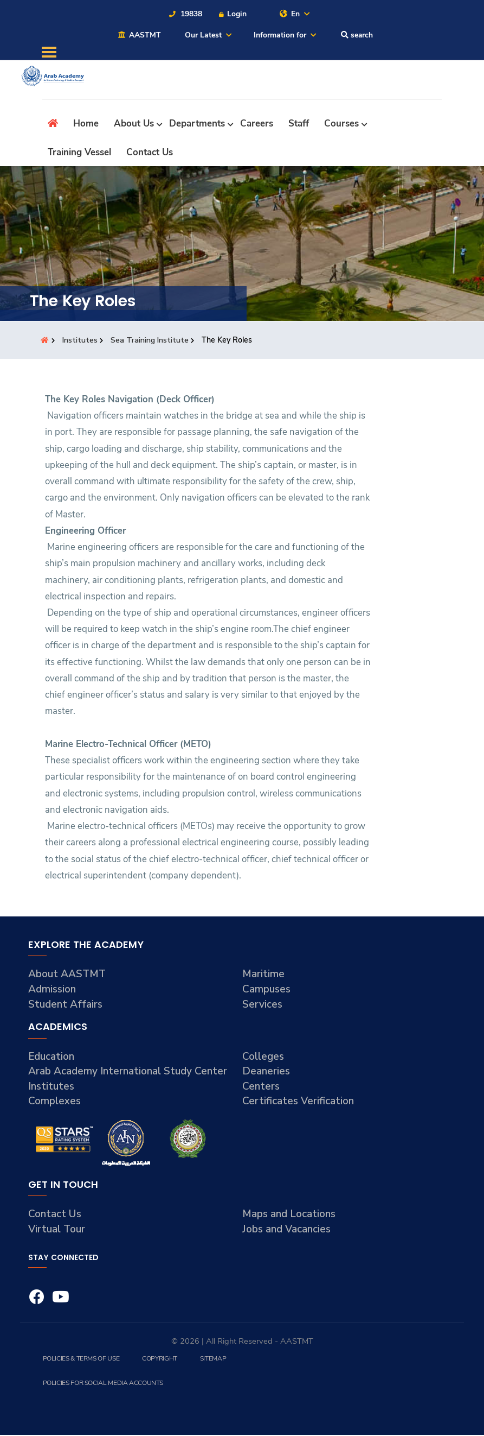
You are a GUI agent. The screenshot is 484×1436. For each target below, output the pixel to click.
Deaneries (266, 1072)
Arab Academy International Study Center (128, 1072)
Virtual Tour (57, 1230)
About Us (134, 124)
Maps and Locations (289, 1215)
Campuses (267, 990)
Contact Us (149, 153)
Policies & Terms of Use (81, 1359)
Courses (341, 124)
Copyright (159, 1359)
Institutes (81, 341)
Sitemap (212, 1359)
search (356, 35)
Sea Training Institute (151, 341)
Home (86, 124)
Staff (298, 124)
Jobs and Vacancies (287, 1230)
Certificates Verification (298, 1102)
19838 (185, 14)
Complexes (54, 1102)
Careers (256, 124)
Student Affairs (65, 1005)
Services (262, 1005)
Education (51, 1057)
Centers (261, 1087)
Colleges (263, 1057)
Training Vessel (79, 153)
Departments (197, 124)
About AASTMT (67, 975)
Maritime (263, 975)
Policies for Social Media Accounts (103, 1384)
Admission (52, 990)
